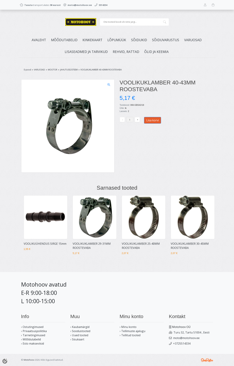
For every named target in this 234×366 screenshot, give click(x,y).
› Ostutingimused (32, 327)
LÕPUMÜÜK (116, 40)
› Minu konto (128, 327)
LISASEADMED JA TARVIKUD (86, 51)
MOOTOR (52, 69)
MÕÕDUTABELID (64, 40)
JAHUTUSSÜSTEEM (69, 69)
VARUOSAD (193, 40)
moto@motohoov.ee (186, 338)
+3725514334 (181, 343)
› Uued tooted (79, 335)
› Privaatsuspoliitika (34, 331)
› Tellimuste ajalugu (132, 331)
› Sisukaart (77, 339)
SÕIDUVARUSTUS (165, 40)
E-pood (27, 69)
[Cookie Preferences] (5, 361)
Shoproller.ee (207, 360)
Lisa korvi (152, 120)
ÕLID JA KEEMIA (156, 51)
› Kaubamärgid (79, 327)
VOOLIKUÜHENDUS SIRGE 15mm (45, 244)
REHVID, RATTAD (126, 51)
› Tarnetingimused (33, 335)
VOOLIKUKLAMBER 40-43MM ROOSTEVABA (101, 69)
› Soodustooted (80, 331)
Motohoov (29, 359)
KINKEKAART (92, 40)
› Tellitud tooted (130, 335)
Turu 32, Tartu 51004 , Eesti (191, 332)
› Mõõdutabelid (31, 339)
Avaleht (39, 40)
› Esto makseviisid (32, 343)
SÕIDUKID (139, 40)
